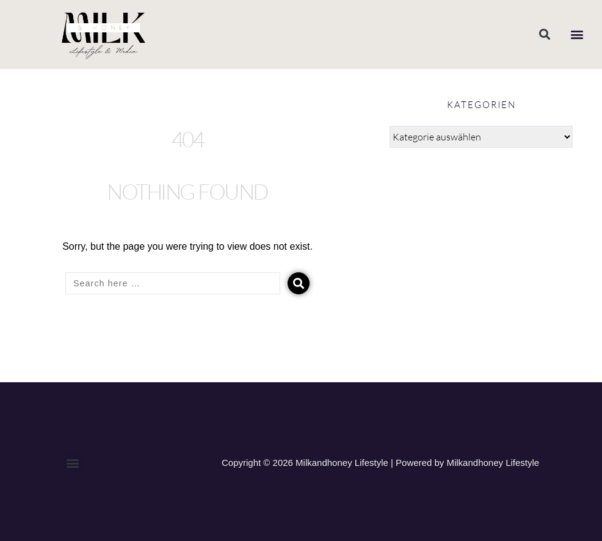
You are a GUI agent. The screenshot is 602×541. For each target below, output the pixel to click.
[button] (544, 34)
